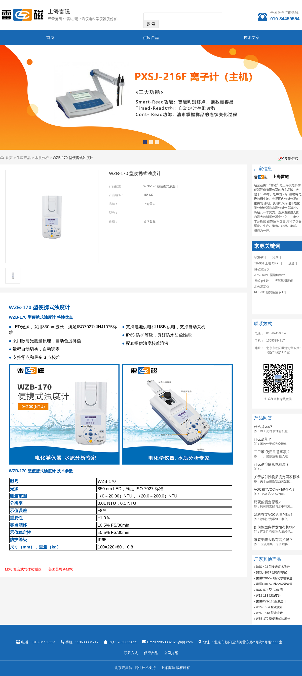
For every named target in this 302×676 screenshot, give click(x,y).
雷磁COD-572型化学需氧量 (274, 584)
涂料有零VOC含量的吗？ (273, 515)
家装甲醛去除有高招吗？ (273, 540)
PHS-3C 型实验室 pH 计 (270, 292)
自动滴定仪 (261, 269)
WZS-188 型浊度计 (268, 595)
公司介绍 (171, 653)
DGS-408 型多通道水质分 (273, 566)
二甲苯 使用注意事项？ (272, 452)
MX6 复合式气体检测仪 (23, 569)
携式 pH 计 (261, 281)
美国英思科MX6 (60, 569)
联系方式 (131, 653)
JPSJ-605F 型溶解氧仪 (269, 275)
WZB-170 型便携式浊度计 (273, 618)
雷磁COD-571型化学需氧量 (274, 578)
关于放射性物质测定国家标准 (277, 477)
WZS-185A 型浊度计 (269, 607)
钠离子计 (260, 257)
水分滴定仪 (261, 286)
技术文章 (252, 37)
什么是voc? (263, 427)
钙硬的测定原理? (267, 502)
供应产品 (151, 37)
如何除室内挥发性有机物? (274, 527)
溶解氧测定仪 (284, 281)
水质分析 (42, 158)
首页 (50, 37)
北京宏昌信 (123, 668)
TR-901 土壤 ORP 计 (268, 263)
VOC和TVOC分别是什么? (274, 489)
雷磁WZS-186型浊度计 (271, 601)
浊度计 (276, 257)
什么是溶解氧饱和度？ (271, 464)
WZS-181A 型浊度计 (269, 612)
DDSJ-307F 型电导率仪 (271, 572)
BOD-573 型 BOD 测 (269, 589)
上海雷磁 (59, 11)
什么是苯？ (263, 439)
